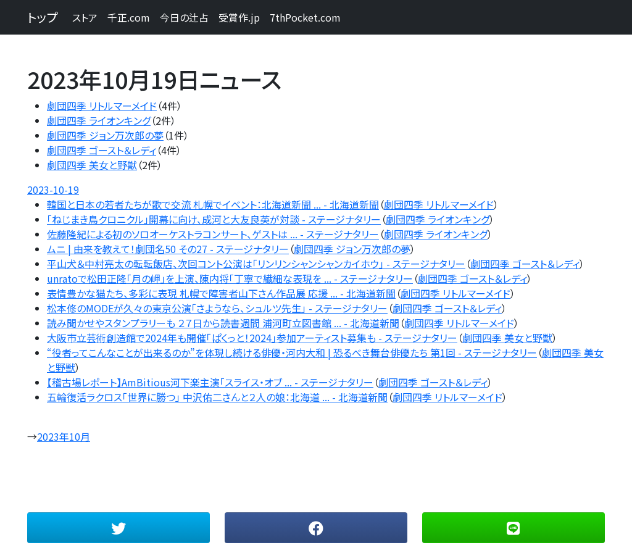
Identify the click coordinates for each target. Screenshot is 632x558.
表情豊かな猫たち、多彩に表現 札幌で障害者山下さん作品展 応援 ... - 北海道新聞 (221, 293)
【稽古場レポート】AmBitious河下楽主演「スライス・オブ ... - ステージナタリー (210, 382)
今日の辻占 (184, 17)
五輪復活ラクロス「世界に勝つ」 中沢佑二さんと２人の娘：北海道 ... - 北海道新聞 (217, 396)
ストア (85, 17)
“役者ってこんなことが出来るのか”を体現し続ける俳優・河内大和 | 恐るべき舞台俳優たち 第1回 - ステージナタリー (292, 352)
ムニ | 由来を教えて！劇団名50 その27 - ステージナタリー (168, 248)
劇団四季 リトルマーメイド (102, 105)
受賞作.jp (239, 17)
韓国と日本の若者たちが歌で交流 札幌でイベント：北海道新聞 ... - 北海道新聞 (213, 204)
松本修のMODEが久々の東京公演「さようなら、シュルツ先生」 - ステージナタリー (217, 308)
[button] (118, 527)
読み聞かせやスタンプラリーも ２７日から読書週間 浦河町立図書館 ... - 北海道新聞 (223, 322)
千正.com (128, 17)
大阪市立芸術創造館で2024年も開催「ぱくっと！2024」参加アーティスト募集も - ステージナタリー (252, 337)
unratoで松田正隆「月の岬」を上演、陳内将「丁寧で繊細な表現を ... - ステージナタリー (230, 278)
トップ (42, 17)
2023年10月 (63, 436)
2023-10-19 (53, 189)
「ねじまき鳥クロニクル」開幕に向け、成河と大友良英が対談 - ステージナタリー (214, 219)
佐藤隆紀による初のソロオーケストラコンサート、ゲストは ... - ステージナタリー (213, 234)
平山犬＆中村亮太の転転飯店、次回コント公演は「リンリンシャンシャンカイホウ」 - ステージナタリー (256, 263)
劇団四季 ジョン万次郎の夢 (105, 135)
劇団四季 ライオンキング (99, 120)
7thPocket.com (305, 17)
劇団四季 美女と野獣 (92, 164)
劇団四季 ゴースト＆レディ (101, 150)
